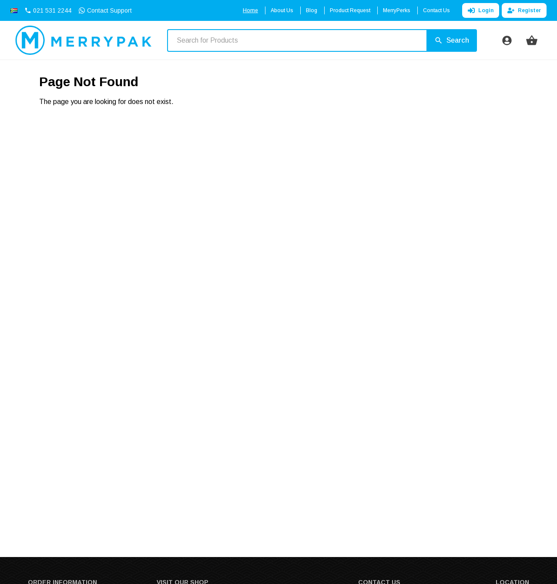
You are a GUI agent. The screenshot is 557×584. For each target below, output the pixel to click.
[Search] (451, 40)
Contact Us (436, 10)
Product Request (350, 10)
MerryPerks (396, 10)
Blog (311, 10)
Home (250, 10)
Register (524, 10)
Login (480, 10)
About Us (282, 10)
